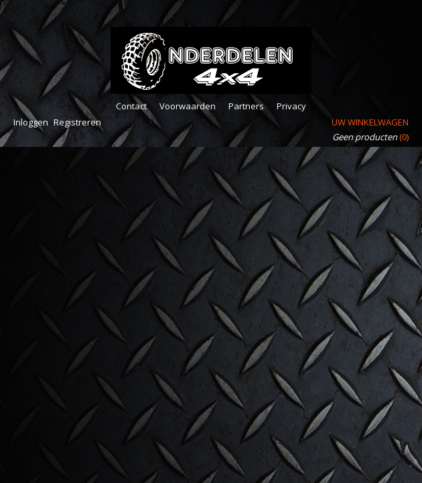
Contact (131, 106)
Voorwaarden (187, 106)
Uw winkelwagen (370, 122)
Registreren (77, 122)
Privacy (291, 106)
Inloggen (30, 122)
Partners (246, 106)
